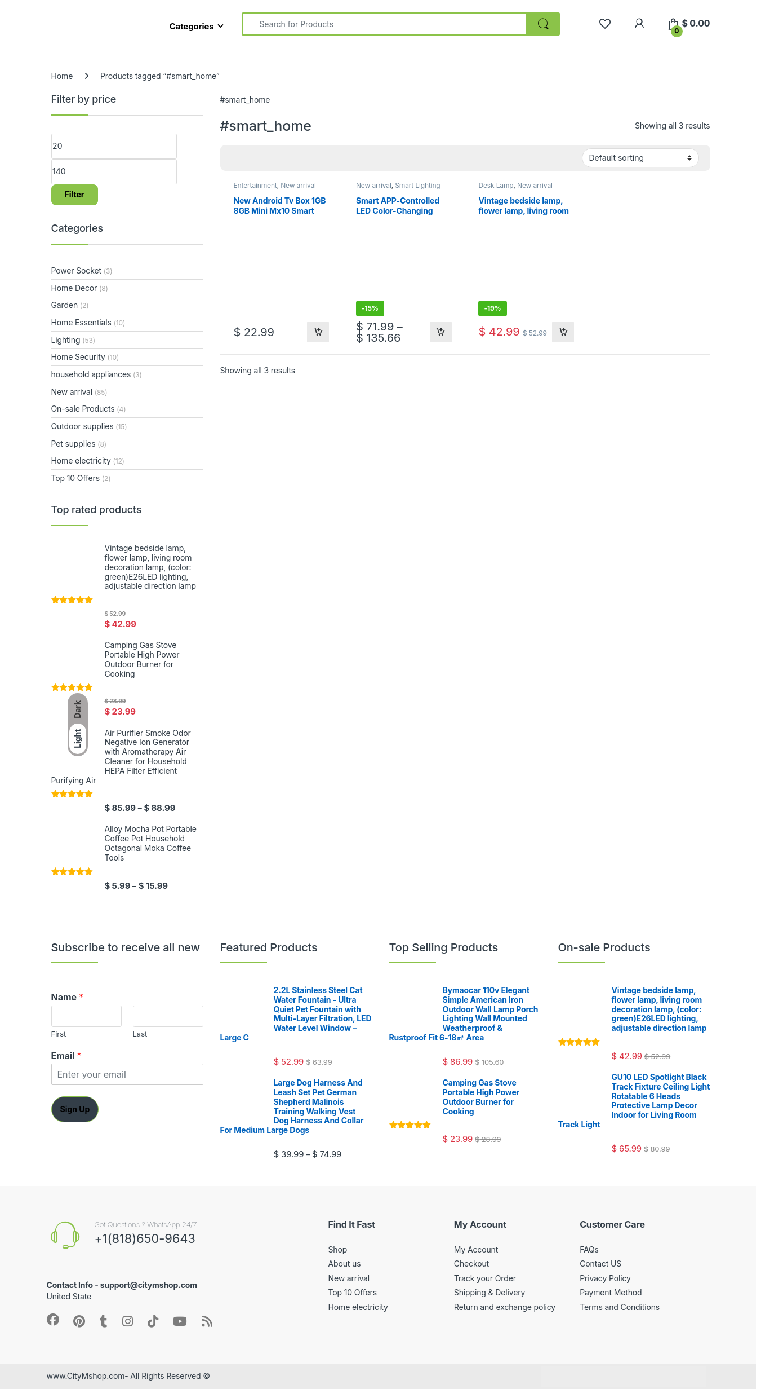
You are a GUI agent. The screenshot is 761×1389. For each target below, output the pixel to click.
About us (344, 1263)
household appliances (91, 374)
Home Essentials (81, 322)
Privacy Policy (605, 1278)
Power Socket (76, 270)
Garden (64, 305)
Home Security (78, 356)
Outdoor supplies (82, 426)
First (58, 1033)
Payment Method (611, 1292)
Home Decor (74, 288)
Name (67, 997)
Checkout (471, 1263)
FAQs (589, 1249)
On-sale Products (83, 408)
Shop (338, 1249)
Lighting (66, 340)
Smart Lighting (417, 185)
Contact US (600, 1263)
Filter (74, 194)
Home (62, 76)
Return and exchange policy (504, 1307)
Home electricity (81, 460)
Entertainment (255, 185)
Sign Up (75, 1109)
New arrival (298, 185)
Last (140, 1033)
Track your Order (485, 1278)
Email (66, 1055)
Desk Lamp (495, 185)
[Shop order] (640, 157)
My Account (476, 1249)
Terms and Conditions (620, 1307)
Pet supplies (73, 443)
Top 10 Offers (75, 478)
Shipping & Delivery (489, 1292)
